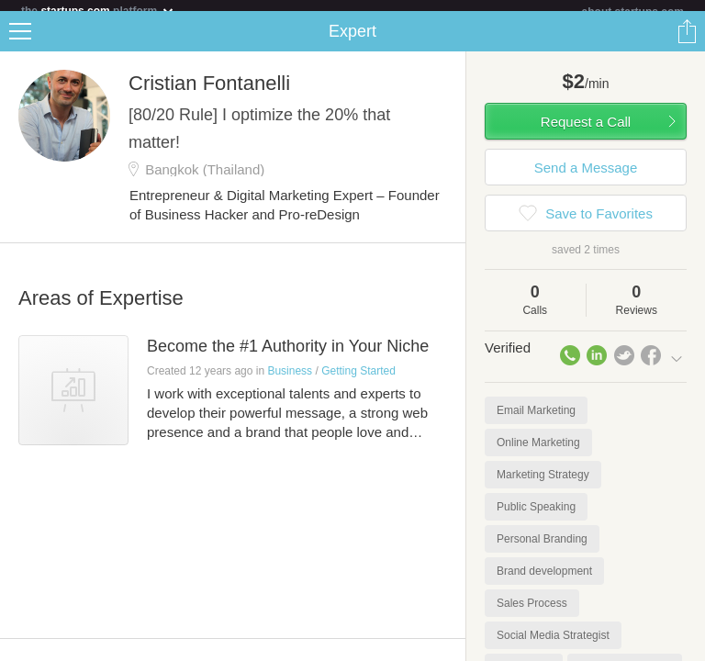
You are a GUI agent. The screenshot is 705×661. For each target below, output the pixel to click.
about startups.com (633, 12)
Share (686, 42)
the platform (98, 11)
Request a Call (586, 132)
